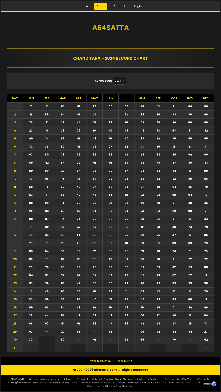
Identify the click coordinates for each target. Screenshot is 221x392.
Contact (119, 6)
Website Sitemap (100, 361)
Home (84, 6)
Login (138, 6)
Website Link (124, 361)
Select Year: (104, 81)
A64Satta (110, 28)
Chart (101, 6)
